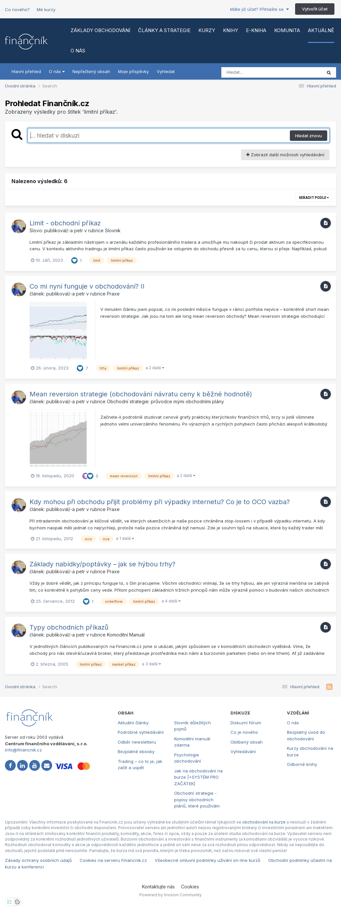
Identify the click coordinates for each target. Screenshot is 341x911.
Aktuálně (321, 30)
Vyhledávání (243, 751)
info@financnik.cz (23, 749)
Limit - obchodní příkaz (65, 223)
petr (78, 230)
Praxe (113, 293)
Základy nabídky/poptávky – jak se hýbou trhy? (102, 564)
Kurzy (206, 30)
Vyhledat (166, 71)
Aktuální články (133, 722)
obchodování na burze (264, 822)
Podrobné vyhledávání (141, 732)
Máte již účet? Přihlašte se (259, 9)
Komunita (287, 30)
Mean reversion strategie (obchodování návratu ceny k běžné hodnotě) (141, 394)
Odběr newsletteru (137, 742)
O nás (77, 50)
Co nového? (17, 9)
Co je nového (244, 732)
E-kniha (256, 30)
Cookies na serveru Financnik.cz (113, 860)
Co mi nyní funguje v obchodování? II (87, 286)
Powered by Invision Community (170, 894)
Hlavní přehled (26, 71)
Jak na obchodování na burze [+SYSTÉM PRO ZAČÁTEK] (198, 777)
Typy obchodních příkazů (69, 627)
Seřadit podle (314, 197)
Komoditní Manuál (126, 634)
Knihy (230, 30)
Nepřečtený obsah (91, 71)
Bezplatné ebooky (136, 751)
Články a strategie (164, 30)
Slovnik (113, 230)
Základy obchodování (100, 30)
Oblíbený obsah (247, 742)
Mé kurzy (46, 9)
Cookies (190, 886)
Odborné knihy (302, 764)
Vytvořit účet (315, 8)
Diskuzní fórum (246, 722)
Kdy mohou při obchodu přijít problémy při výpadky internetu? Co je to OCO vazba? (160, 502)
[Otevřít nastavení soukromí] (9, 902)
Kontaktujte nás (158, 886)
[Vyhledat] (259, 72)
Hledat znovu (308, 135)
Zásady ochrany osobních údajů (38, 860)
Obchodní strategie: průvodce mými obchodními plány (165, 401)
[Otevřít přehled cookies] (17, 902)
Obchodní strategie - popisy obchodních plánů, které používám (197, 799)
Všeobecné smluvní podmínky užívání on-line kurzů (207, 860)
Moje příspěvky (133, 71)
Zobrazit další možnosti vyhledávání (285, 154)
